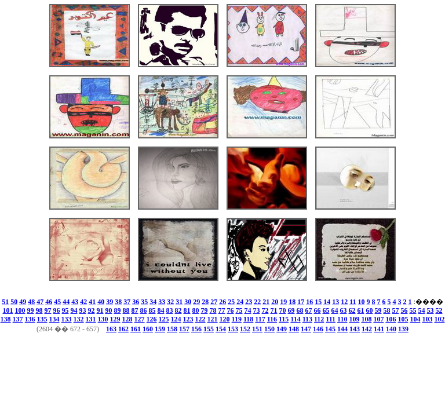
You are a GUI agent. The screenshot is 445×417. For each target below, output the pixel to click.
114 (295, 319)
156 (196, 329)
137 (18, 319)
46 (48, 302)
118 (248, 319)
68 (300, 310)
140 (391, 329)
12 (344, 302)
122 (200, 319)
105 (402, 319)
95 (65, 310)
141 (379, 329)
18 (292, 302)
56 (404, 310)
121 (212, 319)
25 (231, 302)
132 (79, 319)
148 (294, 329)
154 (221, 329)
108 (366, 319)
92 (91, 310)
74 (248, 310)
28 (205, 302)
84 (161, 310)
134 (54, 319)
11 (352, 302)
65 (326, 310)
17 (300, 302)
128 (127, 319)
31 (179, 302)
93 (82, 310)
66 (317, 310)
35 (144, 302)
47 (40, 302)
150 (269, 329)
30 (187, 302)
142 (367, 329)
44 (66, 302)
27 (213, 302)
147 (306, 329)
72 (265, 310)
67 (308, 310)
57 (395, 310)
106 (390, 319)
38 (118, 302)
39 (109, 302)
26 (222, 302)
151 (257, 329)
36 (135, 302)
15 (318, 302)
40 (100, 302)
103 (427, 319)
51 (5, 302)
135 (42, 319)
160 (148, 329)
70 (282, 310)
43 (74, 302)
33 (161, 302)
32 (170, 302)
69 (291, 310)
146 (318, 329)
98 (39, 310)
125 (164, 319)
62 (352, 310)
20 (274, 302)
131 (91, 319)
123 (188, 319)
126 (152, 319)
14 (326, 302)
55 (413, 310)
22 (257, 302)
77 (221, 310)
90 (108, 310)
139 (403, 329)
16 (309, 302)
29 (196, 302)
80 (195, 310)
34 (152, 302)
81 (187, 310)
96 (56, 310)
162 (123, 329)
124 (176, 319)
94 (74, 310)
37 (126, 302)
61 (361, 310)
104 (415, 319)
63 (343, 310)
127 (139, 319)
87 (135, 310)
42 (83, 302)
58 (387, 310)
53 (430, 310)
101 (8, 310)
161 (135, 329)
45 (57, 302)
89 (117, 310)
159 (160, 329)
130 (103, 319)
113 (307, 319)
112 (319, 319)
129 (115, 319)
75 (239, 310)
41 (92, 302)
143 (354, 329)
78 (213, 310)
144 (342, 329)
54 (421, 310)
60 (369, 310)
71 (274, 310)
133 (66, 319)
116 (272, 319)
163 (111, 329)
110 (342, 319)
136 (30, 319)
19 (283, 302)
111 (330, 319)
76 (230, 310)
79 (204, 310)
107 (378, 319)
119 (237, 319)
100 (20, 310)
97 (48, 310)
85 (152, 310)
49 (22, 302)
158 (172, 329)
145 (330, 329)
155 (208, 329)
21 (265, 302)
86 (143, 310)
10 (361, 302)
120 (225, 319)
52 (439, 310)
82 (178, 310)
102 (439, 319)
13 (335, 302)
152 (245, 329)
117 (260, 319)
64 (334, 310)
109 (354, 319)
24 (239, 302)
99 (30, 310)
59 (378, 310)
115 (284, 319)
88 (126, 310)
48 (31, 302)
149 (281, 329)
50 (13, 302)
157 (184, 329)
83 (169, 310)
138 (6, 319)
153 (233, 329)
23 (248, 302)
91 (100, 310)
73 (256, 310)
